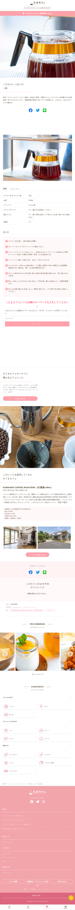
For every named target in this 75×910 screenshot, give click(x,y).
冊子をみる (21, 399)
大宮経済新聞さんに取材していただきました (14, 829)
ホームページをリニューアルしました (13, 820)
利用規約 (33, 889)
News (4, 809)
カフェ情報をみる (38, 555)
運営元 (25, 889)
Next (70, 654)
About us (5, 836)
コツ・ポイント (38, 324)
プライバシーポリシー (45, 889)
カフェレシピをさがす (8, 857)
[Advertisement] (37, 125)
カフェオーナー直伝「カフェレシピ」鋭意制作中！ (16, 824)
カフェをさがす (6, 854)
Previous (5, 654)
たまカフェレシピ (7, 873)
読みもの (4, 861)
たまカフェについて (7, 842)
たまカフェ (37, 793)
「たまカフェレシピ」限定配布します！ (39, 13)
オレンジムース (38, 654)
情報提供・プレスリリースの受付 (37, 882)
